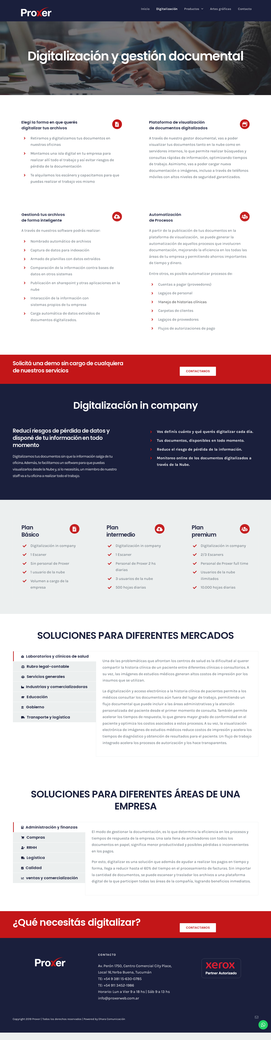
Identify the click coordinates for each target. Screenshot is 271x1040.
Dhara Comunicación (111, 1019)
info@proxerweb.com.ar (118, 998)
